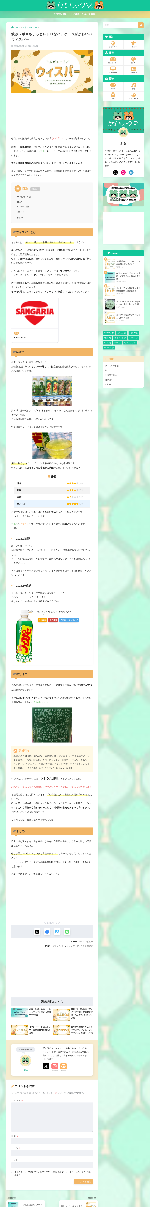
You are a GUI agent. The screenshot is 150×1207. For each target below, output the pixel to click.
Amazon (44, 620)
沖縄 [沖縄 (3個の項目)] (118, 343)
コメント (17, 1101)
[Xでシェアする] (36, 932)
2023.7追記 (25, 206)
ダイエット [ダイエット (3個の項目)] (120, 338)
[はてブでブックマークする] (57, 932)
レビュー (89, 942)
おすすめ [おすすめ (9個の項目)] (109, 333)
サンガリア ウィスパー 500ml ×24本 (55, 612)
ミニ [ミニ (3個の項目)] (108, 343)
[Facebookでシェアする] (46, 932)
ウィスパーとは (24, 197)
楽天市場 (58, 620)
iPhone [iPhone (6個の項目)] (122, 333)
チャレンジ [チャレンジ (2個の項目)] (130, 343)
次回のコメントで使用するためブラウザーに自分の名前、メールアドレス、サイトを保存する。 (53, 1174)
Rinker (48, 615)
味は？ (20, 202)
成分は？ (21, 212)
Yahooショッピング (77, 620)
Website (63, 1071)
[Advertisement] (52, 115)
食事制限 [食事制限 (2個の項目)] (109, 348)
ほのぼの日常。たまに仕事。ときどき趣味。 (75, 14)
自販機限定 (87, 946)
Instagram (54, 1071)
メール (16, 1148)
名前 (15, 1136)
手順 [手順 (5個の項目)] (108, 338)
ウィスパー (59, 946)
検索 (141, 25)
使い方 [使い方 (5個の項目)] (134, 333)
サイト (14, 1161)
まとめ (20, 217)
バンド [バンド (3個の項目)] (134, 338)
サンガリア (73, 946)
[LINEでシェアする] (67, 932)
